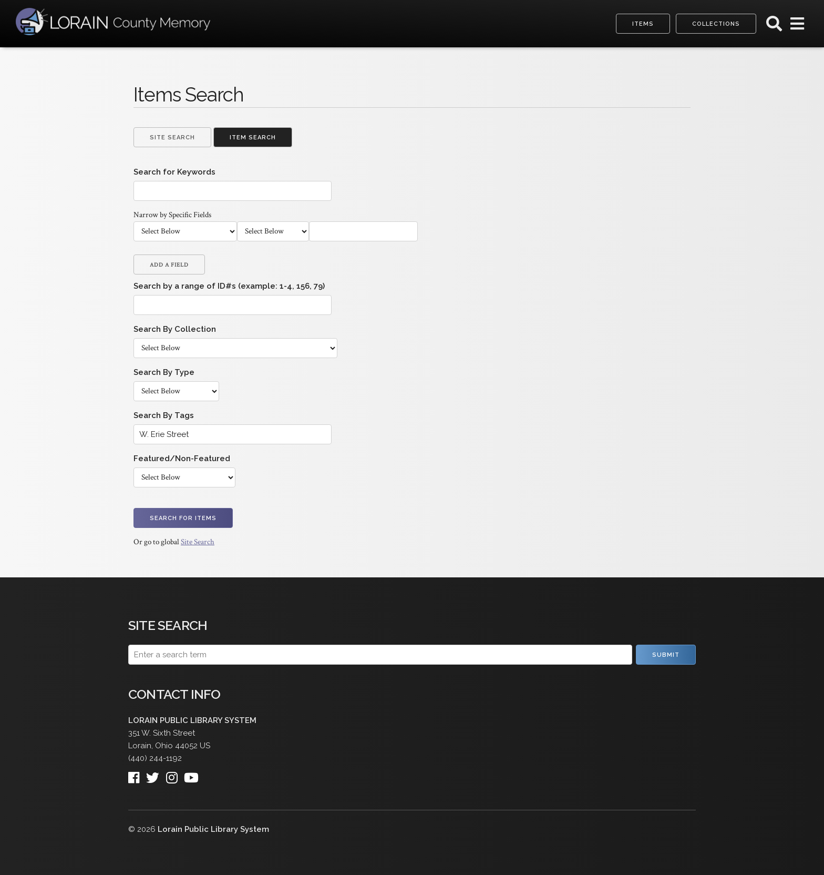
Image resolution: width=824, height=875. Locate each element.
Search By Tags (163, 415)
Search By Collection (174, 329)
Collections (716, 24)
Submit (665, 655)
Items (643, 24)
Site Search (172, 137)
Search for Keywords (174, 172)
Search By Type (163, 372)
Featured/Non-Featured (181, 458)
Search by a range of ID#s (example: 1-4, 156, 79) (229, 286)
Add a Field (169, 265)
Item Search (253, 137)
